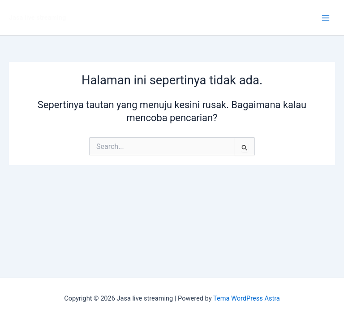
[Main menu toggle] (325, 18)
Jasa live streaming (37, 17)
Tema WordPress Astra (246, 298)
